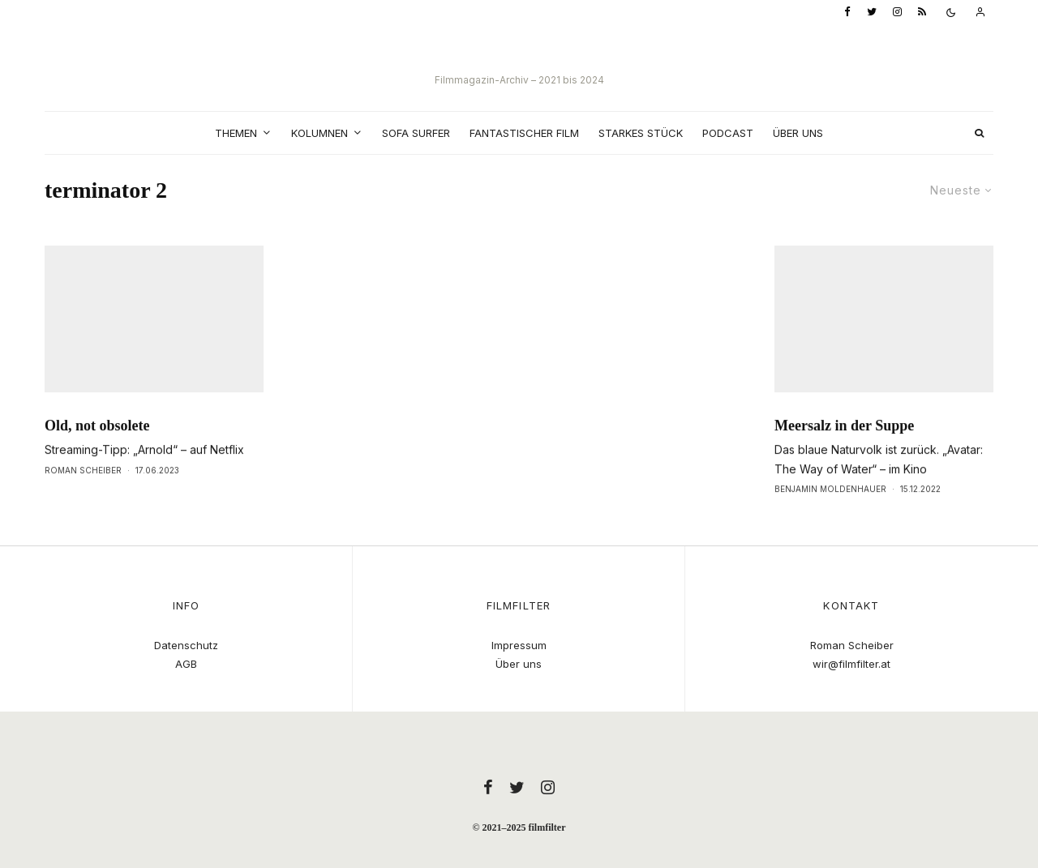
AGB (186, 663)
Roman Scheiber (83, 503)
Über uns (798, 132)
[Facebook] (847, 12)
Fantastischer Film (524, 132)
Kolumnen (319, 132)
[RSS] (922, 12)
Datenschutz (186, 645)
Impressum (519, 645)
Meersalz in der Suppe (844, 459)
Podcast (727, 132)
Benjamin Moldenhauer (830, 522)
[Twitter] (872, 12)
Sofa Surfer (416, 132)
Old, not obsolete (97, 459)
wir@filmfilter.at (851, 663)
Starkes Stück (640, 132)
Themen (236, 132)
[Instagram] (897, 12)
